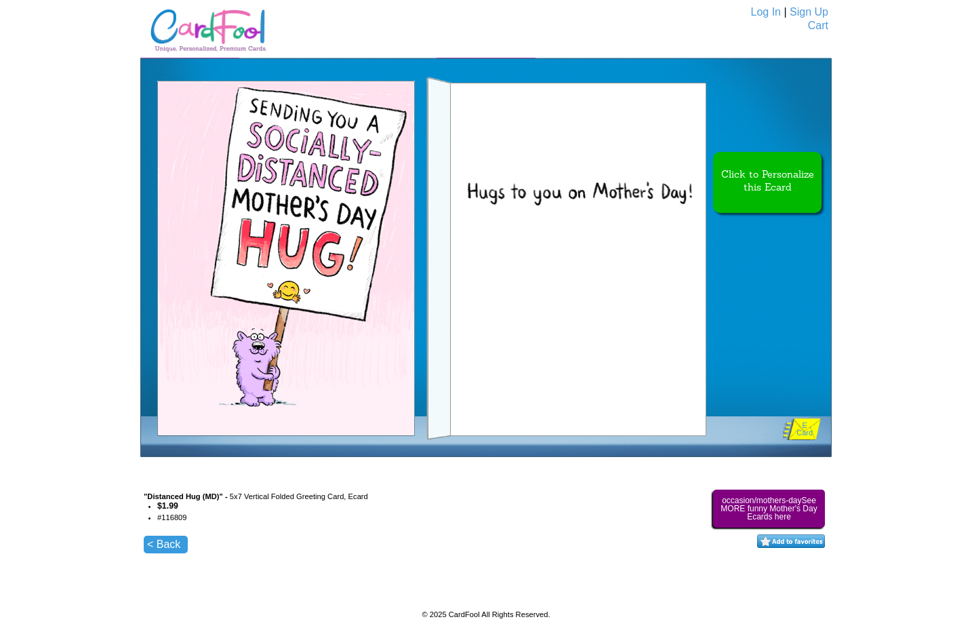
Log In (766, 12)
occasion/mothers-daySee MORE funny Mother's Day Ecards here (769, 508)
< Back (163, 544)
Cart (818, 25)
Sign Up (809, 12)
